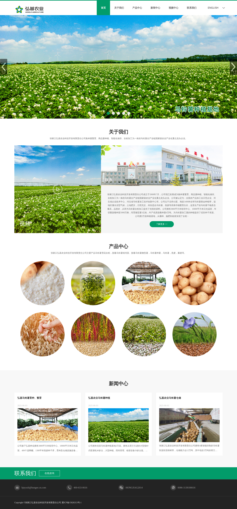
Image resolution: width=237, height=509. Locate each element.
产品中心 (137, 8)
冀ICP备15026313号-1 (71, 502)
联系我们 (191, 8)
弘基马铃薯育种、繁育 (29, 398)
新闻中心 (155, 8)
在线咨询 (49, 473)
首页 (103, 8)
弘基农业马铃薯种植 (99, 398)
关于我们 (119, 8)
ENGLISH (213, 8)
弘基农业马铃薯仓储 (170, 398)
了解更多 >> (161, 224)
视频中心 (173, 8)
